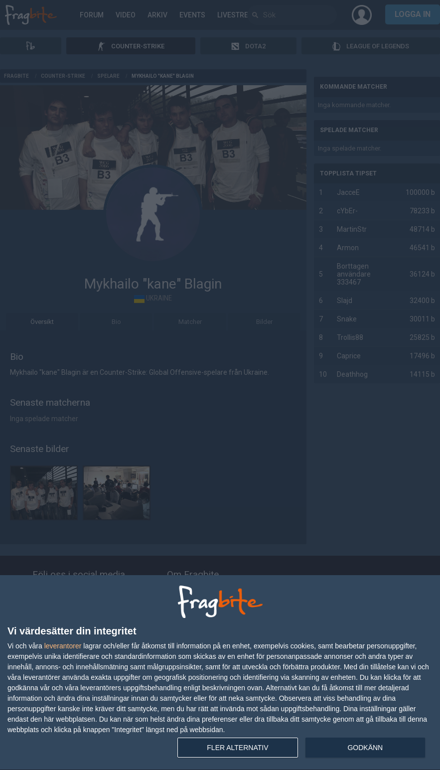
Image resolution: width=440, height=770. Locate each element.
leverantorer (63, 645)
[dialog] (220, 673)
